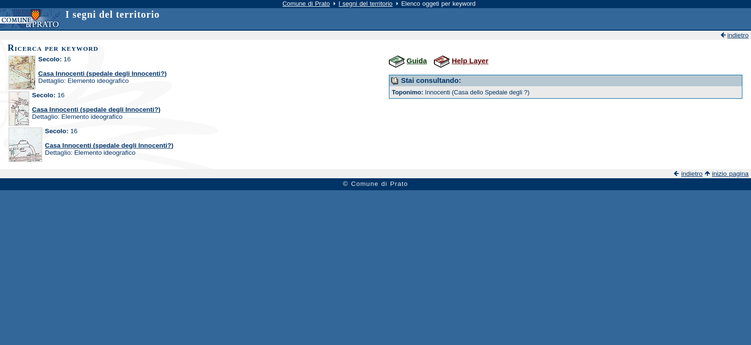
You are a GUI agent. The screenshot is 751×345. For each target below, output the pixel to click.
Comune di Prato (306, 3)
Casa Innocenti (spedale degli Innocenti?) (102, 73)
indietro (738, 35)
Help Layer (470, 61)
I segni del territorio (366, 3)
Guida (417, 61)
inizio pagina (730, 173)
